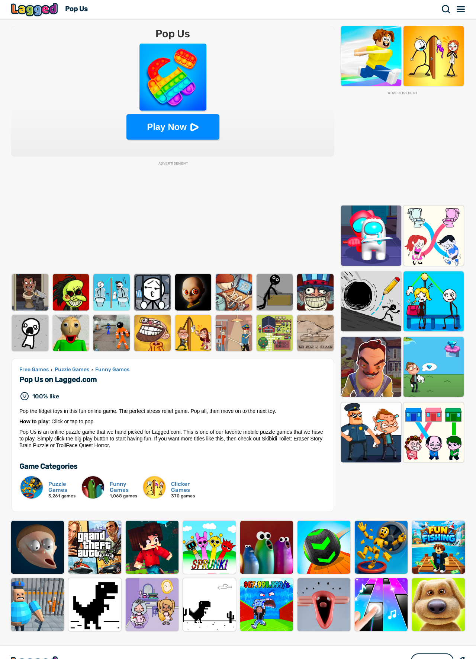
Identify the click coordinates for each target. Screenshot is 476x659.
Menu (461, 9)
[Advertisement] (172, 218)
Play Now (167, 127)
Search (446, 9)
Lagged (35, 9)
